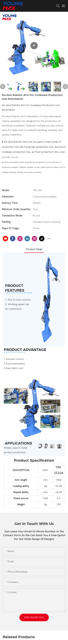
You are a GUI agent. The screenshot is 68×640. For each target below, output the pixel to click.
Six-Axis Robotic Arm (16, 141)
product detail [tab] (34, 249)
